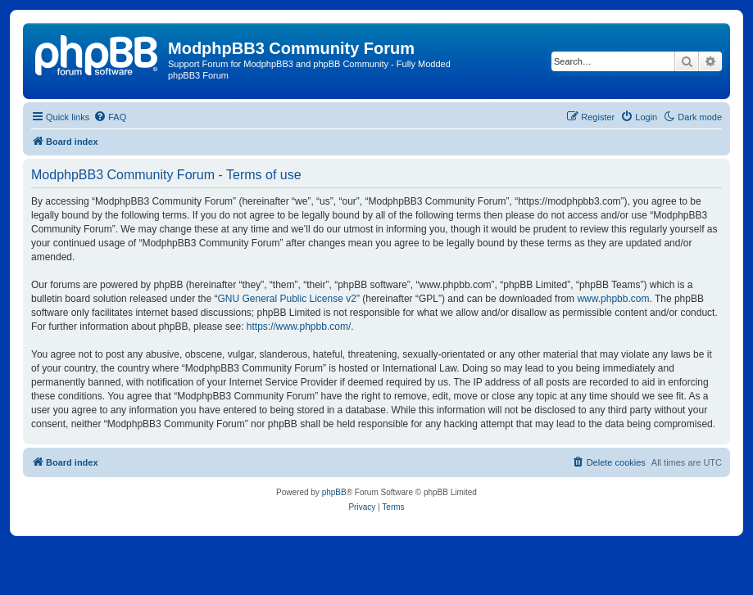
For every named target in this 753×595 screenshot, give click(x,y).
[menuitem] (109, 117)
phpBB (334, 492)
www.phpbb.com (613, 298)
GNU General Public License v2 (286, 298)
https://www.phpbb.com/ (299, 326)
